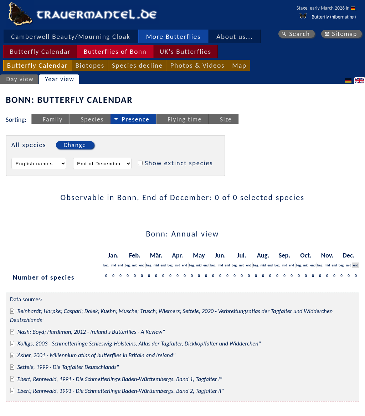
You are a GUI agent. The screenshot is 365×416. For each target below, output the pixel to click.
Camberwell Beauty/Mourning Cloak (70, 36)
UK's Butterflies (185, 51)
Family (53, 119)
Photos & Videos (197, 65)
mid (113, 265)
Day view (20, 79)
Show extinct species (179, 163)
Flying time (185, 119)
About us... (234, 36)
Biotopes (90, 65)
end (120, 265)
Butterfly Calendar (40, 51)
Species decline (137, 65)
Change (75, 145)
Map (239, 65)
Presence (136, 119)
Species (92, 119)
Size (226, 119)
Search (299, 34)
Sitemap (344, 34)
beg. (106, 265)
